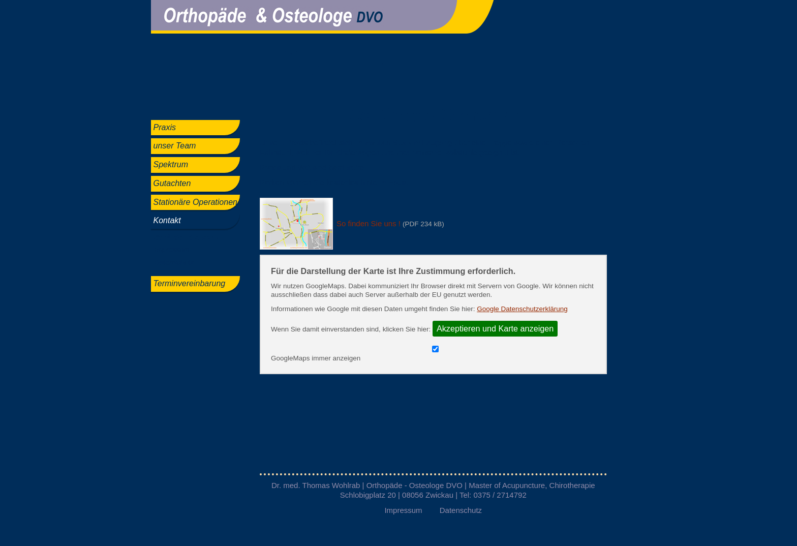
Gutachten (172, 183)
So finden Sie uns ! (187, 237)
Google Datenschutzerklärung (522, 309)
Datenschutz (174, 262)
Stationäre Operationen (195, 202)
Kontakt (167, 220)
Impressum (172, 250)
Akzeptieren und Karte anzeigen (495, 328)
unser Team (175, 145)
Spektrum (171, 164)
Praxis (165, 127)
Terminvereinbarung (190, 283)
